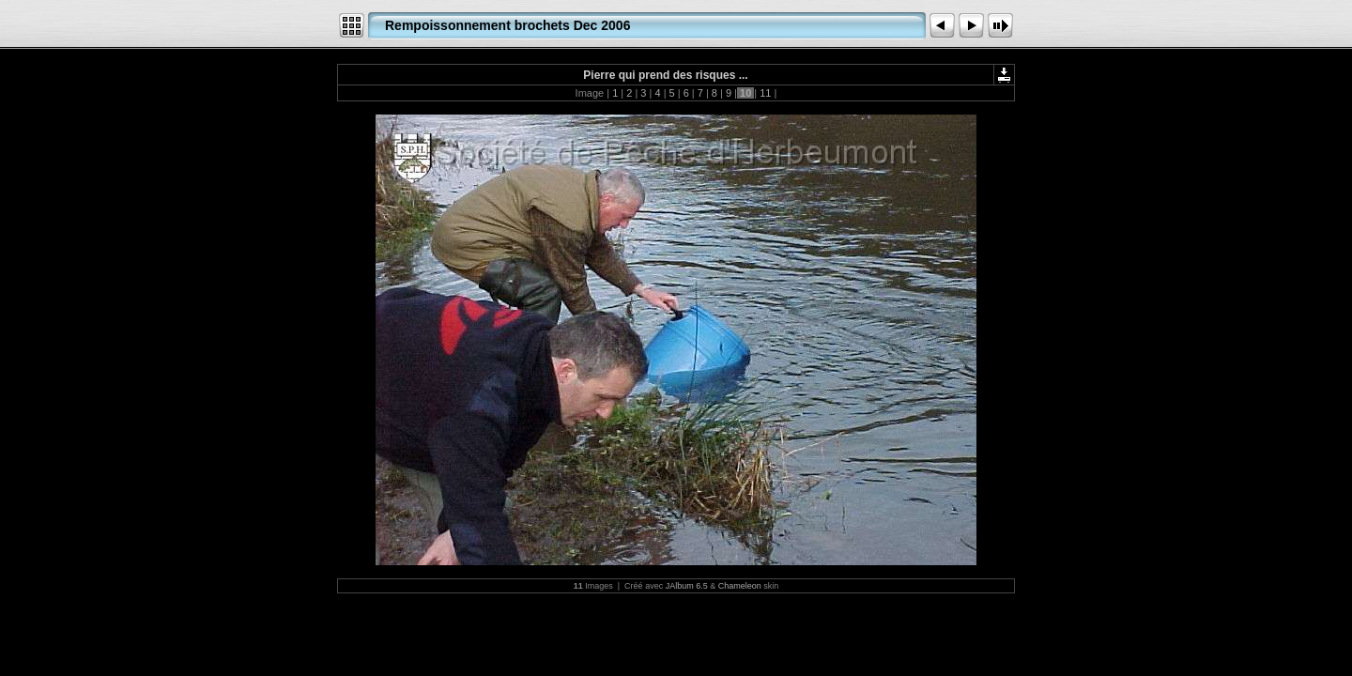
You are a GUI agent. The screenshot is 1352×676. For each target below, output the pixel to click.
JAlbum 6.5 (687, 586)
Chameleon (739, 586)
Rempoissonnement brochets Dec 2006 (507, 25)
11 (765, 93)
